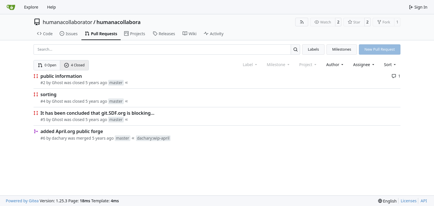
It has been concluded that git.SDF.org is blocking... (97, 113)
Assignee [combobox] (364, 64)
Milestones (341, 49)
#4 (42, 101)
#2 (42, 82)
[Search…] (295, 49)
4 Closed (74, 65)
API (424, 200)
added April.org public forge (71, 131)
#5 (42, 119)
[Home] (11, 7)
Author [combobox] (335, 64)
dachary (59, 138)
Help (51, 7)
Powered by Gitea (22, 200)
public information (61, 76)
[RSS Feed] (301, 22)
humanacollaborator (67, 22)
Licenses (409, 200)
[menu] (390, 64)
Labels (313, 49)
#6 (42, 138)
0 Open (47, 65)
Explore (31, 7)
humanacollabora (118, 22)
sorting (48, 94)
